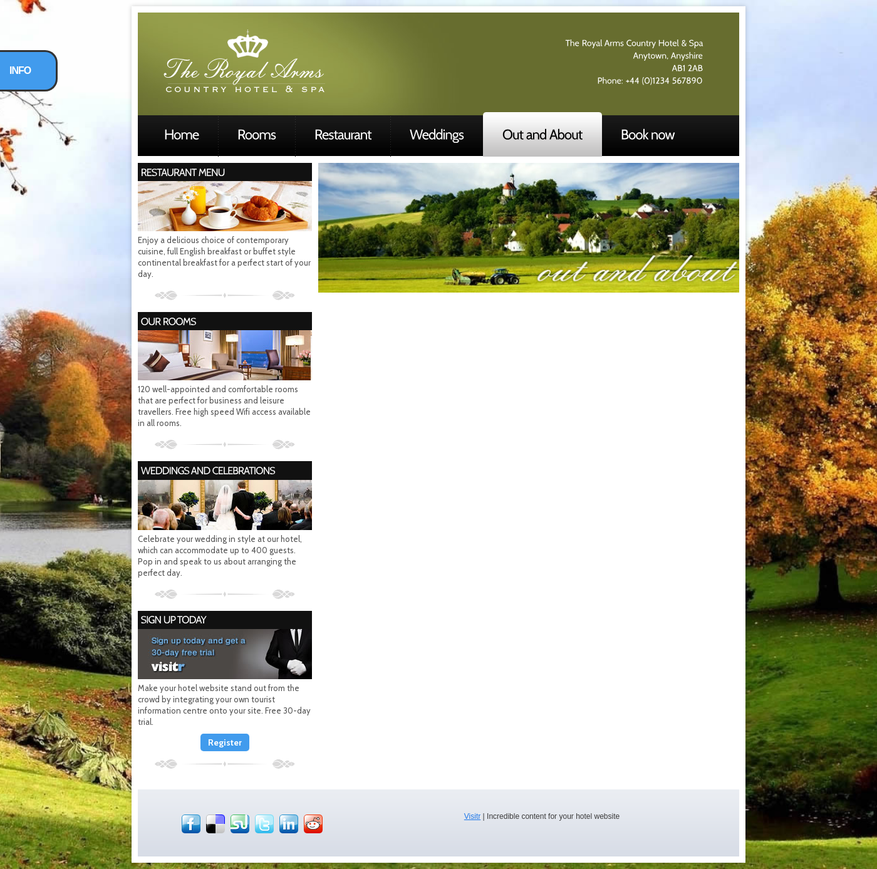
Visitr (472, 816)
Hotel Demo (244, 61)
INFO (20, 70)
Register (225, 742)
